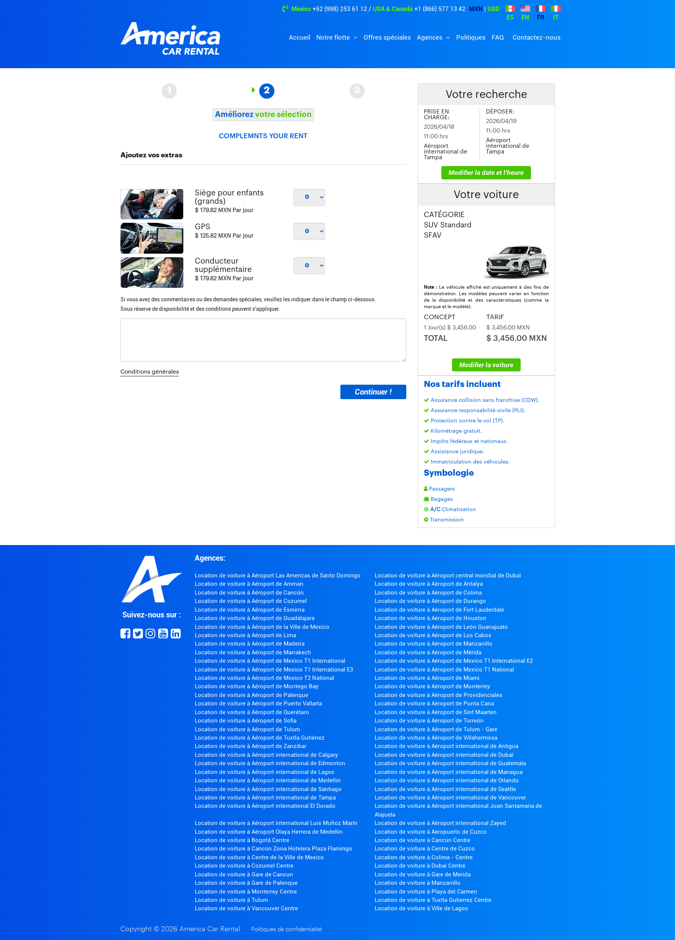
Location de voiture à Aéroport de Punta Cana (434, 703)
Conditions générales (149, 372)
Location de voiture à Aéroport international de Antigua (446, 746)
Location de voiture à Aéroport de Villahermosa (436, 737)
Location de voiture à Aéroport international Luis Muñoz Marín (276, 823)
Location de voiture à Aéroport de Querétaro (252, 712)
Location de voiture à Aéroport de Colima (428, 592)
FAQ (498, 37)
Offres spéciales (387, 37)
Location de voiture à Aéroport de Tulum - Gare (436, 729)
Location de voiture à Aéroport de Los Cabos (433, 635)
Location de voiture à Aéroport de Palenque (251, 695)
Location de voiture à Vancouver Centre (246, 908)
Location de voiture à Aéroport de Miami (427, 678)
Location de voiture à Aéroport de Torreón (429, 720)
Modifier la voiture (486, 365)
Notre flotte (333, 37)
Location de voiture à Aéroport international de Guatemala (450, 763)
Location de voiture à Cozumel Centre (244, 865)
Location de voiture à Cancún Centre (422, 840)
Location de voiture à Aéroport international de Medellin (268, 780)
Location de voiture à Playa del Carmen (426, 891)
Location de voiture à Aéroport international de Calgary (266, 754)
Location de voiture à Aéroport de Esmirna (250, 609)
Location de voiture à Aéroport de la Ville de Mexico (262, 626)
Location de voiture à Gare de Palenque (246, 882)
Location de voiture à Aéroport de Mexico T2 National (264, 678)
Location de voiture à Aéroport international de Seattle (445, 789)
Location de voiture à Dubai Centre (420, 865)
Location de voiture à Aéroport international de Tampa (265, 797)
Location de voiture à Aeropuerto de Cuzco (431, 831)
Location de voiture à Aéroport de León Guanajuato (441, 626)
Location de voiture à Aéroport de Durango (430, 601)
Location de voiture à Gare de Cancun (244, 874)
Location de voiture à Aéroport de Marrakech (253, 652)
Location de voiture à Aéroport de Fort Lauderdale (439, 609)
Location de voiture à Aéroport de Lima (245, 635)
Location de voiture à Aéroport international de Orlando (447, 780)
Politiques (471, 37)
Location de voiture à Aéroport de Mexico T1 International (270, 660)
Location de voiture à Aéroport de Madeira (250, 643)
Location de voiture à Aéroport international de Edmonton (270, 763)
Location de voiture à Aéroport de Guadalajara (254, 618)
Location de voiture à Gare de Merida (423, 874)
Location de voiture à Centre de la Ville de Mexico (259, 857)
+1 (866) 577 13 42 (439, 9)
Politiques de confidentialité (286, 929)
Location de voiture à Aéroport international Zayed (440, 823)
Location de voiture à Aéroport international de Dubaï (444, 754)
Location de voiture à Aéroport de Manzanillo (433, 643)
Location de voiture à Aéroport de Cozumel (251, 601)
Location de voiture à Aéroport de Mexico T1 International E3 (274, 669)
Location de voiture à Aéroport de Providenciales (438, 695)
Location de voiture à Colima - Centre (424, 857)
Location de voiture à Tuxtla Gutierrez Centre (433, 900)
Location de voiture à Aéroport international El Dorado (265, 806)
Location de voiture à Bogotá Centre (242, 840)
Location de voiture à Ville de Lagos (421, 908)
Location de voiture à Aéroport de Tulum (247, 729)
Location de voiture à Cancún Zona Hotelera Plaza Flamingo (273, 848)
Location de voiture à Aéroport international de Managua (449, 772)
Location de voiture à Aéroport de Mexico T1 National (444, 669)
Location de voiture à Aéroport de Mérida (428, 652)
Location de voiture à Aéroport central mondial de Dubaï (448, 575)
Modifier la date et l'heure (486, 172)
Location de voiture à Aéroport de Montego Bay (257, 686)
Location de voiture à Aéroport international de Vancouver (450, 797)
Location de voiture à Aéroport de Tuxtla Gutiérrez (260, 737)
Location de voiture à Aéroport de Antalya (429, 583)
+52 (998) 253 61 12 (340, 9)
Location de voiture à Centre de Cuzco (425, 848)
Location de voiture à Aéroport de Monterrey (432, 686)
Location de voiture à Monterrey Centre (246, 891)
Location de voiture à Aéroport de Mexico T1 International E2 (454, 660)
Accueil (299, 37)
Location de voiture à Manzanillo (417, 882)
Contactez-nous (537, 37)
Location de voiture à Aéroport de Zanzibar (250, 746)
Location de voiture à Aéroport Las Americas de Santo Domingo (278, 575)
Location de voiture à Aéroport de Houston (430, 618)
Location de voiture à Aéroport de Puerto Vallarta (258, 703)
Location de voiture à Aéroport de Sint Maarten (436, 712)
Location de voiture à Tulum (231, 900)
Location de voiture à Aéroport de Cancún (249, 592)
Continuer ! (373, 391)
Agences (430, 37)
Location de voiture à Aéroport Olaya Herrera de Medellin (269, 831)
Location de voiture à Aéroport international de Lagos (264, 772)
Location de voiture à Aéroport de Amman (249, 583)
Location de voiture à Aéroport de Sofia (246, 720)
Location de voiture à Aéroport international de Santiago (268, 789)
